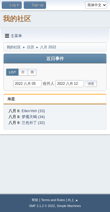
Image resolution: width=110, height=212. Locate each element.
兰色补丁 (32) (33, 122)
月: (23, 72)
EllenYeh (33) (33, 111)
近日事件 (55, 58)
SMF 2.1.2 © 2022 (42, 206)
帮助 (35, 200)
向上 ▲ (73, 200)
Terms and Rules (53, 200)
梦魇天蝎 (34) (33, 117)
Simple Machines (69, 206)
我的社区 (17, 18)
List (12, 72)
